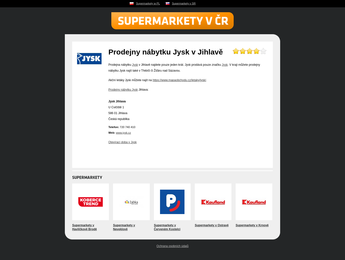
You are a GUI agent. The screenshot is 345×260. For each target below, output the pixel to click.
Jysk (135, 64)
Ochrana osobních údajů (173, 246)
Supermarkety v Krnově (252, 225)
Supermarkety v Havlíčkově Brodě (84, 227)
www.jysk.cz (123, 132)
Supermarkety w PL (148, 3)
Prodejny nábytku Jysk (123, 89)
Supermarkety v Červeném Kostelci (167, 227)
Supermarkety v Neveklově (124, 227)
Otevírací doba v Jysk (122, 142)
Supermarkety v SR (184, 3)
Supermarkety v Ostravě (212, 225)
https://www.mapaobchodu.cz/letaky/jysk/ (179, 80)
